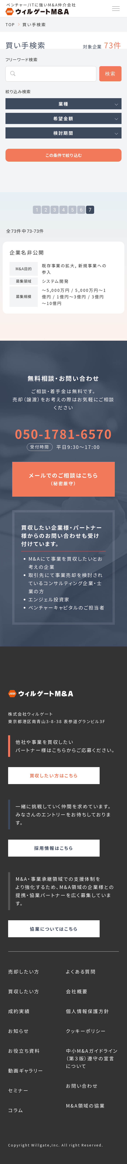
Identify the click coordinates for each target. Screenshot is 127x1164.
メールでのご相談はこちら (63, 478)
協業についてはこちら (54, 929)
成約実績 (19, 1011)
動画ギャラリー (25, 1070)
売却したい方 (24, 971)
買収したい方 (24, 991)
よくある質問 (81, 971)
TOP (10, 24)
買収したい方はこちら (54, 775)
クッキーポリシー (86, 1030)
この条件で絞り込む (63, 155)
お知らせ (18, 1030)
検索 (110, 73)
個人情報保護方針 (88, 1011)
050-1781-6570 (63, 433)
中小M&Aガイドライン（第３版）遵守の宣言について (92, 1058)
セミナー (18, 1090)
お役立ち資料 (24, 1050)
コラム (15, 1110)
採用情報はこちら (53, 848)
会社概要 (77, 991)
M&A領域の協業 (85, 1105)
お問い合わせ (82, 1085)
